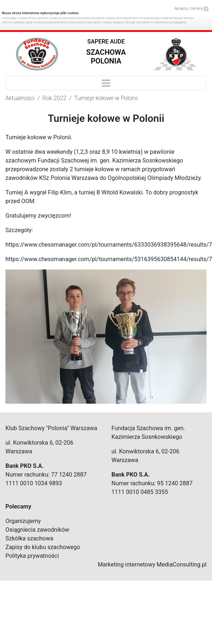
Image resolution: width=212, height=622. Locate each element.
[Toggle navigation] (106, 83)
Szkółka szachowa (29, 538)
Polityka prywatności (32, 555)
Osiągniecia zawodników (37, 529)
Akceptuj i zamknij (191, 9)
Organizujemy (23, 521)
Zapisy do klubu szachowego (42, 547)
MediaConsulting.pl (182, 564)
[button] (106, 53)
